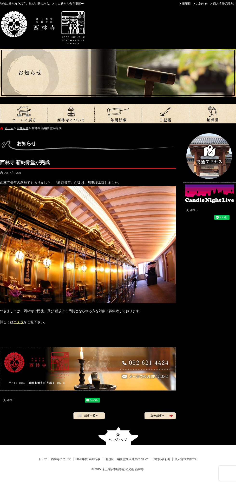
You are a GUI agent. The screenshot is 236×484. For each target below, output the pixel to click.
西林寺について (70, 113)
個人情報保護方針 (224, 3)
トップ (23, 113)
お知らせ (202, 3)
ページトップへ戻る (118, 436)
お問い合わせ (161, 459)
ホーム (9, 128)
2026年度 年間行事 (118, 113)
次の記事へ (160, 415)
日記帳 (186, 3)
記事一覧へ (89, 415)
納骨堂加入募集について (212, 113)
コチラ (18, 322)
